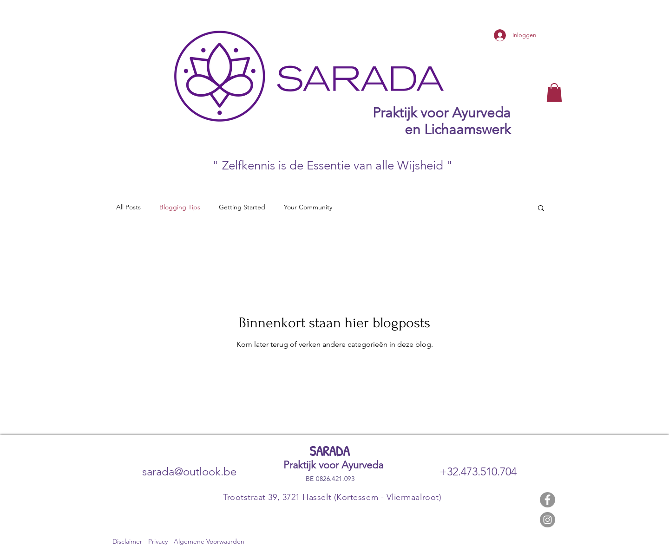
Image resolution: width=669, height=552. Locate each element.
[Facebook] (547, 499)
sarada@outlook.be (189, 471)
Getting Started (242, 207)
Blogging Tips (179, 207)
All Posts (128, 207)
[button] (554, 92)
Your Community (308, 207)
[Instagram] (547, 519)
